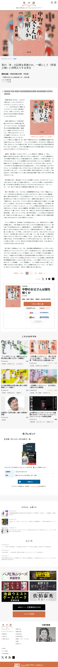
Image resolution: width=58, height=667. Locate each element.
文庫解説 (7, 94)
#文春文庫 (8, 80)
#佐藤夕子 (18, 392)
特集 (17, 641)
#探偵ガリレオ (50, 421)
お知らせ (4, 636)
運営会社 (4, 633)
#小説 (9, 82)
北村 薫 (17, 91)
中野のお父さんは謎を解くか (28, 91)
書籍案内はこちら (29, 607)
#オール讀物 (38, 392)
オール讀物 (5, 650)
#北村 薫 (3, 363)
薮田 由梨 (5, 74)
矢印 (54, 535)
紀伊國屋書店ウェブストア (44, 314)
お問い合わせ (5, 638)
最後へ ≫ (42, 273)
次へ (36, 273)
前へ (21, 273)
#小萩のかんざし (11, 363)
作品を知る (19, 633)
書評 (12, 91)
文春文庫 (7, 91)
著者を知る (19, 631)
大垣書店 (37, 323)
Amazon (30, 309)
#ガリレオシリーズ (41, 421)
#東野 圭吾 (32, 421)
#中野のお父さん (11, 392)
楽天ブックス (44, 309)
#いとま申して (19, 363)
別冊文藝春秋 (5, 653)
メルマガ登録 (29, 614)
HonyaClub (44, 318)
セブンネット (30, 314)
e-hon (30, 318)
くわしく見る (36, 304)
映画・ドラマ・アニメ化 (22, 638)
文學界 (4, 648)
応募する (25, 481)
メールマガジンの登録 (34, 486)
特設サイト (19, 643)
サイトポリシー (6, 629)
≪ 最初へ (15, 273)
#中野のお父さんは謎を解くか (42, 365)
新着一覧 (18, 629)
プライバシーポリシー (8, 631)
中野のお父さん (41, 91)
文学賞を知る (19, 636)
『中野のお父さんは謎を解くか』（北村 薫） (42, 136)
